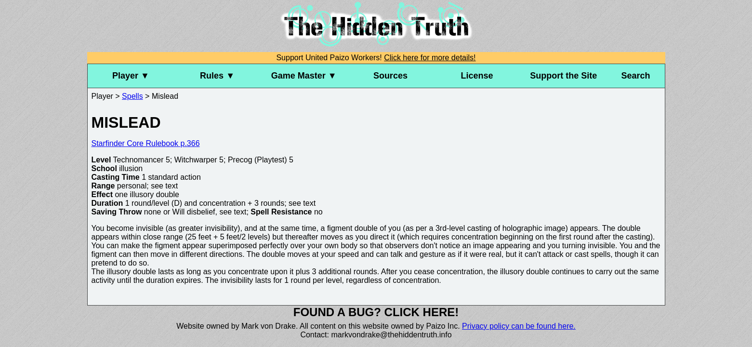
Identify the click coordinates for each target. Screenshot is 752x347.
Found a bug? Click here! (376, 312)
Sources (390, 75)
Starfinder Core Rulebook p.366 (146, 143)
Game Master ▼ (304, 75)
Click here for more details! (429, 57)
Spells (132, 96)
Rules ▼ (217, 75)
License (477, 75)
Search (635, 75)
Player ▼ (130, 75)
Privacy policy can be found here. (519, 326)
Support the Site (563, 75)
